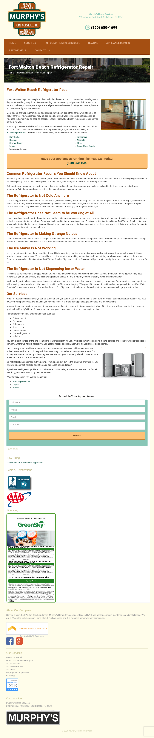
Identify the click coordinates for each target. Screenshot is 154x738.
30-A (79, 143)
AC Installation (13, 663)
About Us (30, 43)
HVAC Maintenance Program (19, 660)
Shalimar (13, 140)
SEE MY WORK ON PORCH (33, 628)
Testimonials (17, 50)
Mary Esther (14, 137)
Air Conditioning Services (63, 43)
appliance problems (16, 132)
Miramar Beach (16, 143)
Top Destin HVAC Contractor (32, 636)
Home (12, 43)
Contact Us (42, 50)
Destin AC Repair (14, 657)
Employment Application (17, 672)
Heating (93, 43)
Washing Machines (21, 381)
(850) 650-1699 (77, 163)
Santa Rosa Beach (86, 146)
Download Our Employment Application (24, 462)
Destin (12, 146)
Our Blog (10, 675)
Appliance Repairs (118, 43)
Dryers (16, 384)
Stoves (16, 387)
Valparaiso (82, 137)
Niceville (81, 140)
